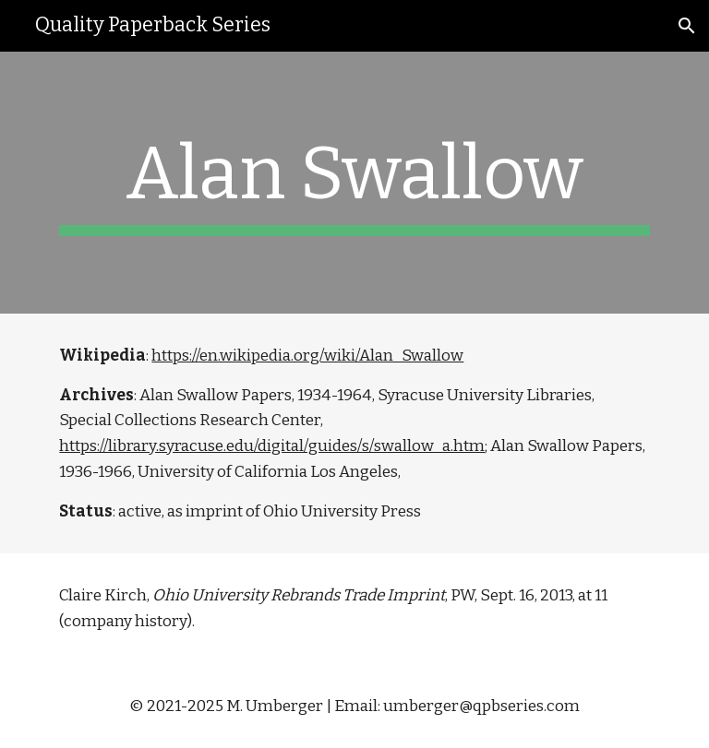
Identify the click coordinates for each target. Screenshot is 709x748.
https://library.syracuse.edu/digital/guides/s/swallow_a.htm (272, 446)
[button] (687, 26)
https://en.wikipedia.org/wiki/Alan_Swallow (307, 355)
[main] (354, 182)
